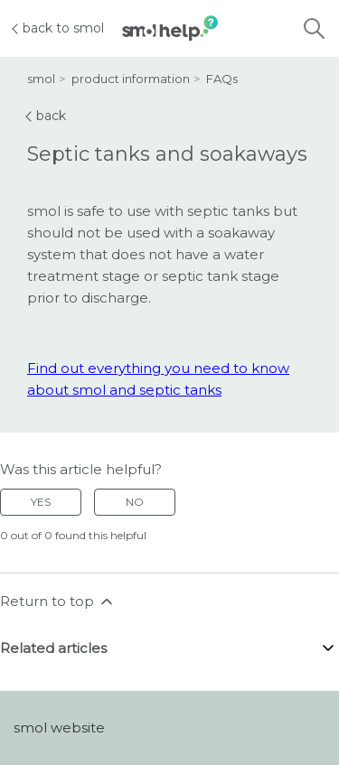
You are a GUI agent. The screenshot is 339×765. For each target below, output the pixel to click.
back (46, 115)
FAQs (222, 78)
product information (130, 78)
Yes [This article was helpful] (41, 501)
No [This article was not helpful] (135, 501)
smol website (59, 727)
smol (41, 78)
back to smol (59, 28)
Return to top (58, 601)
